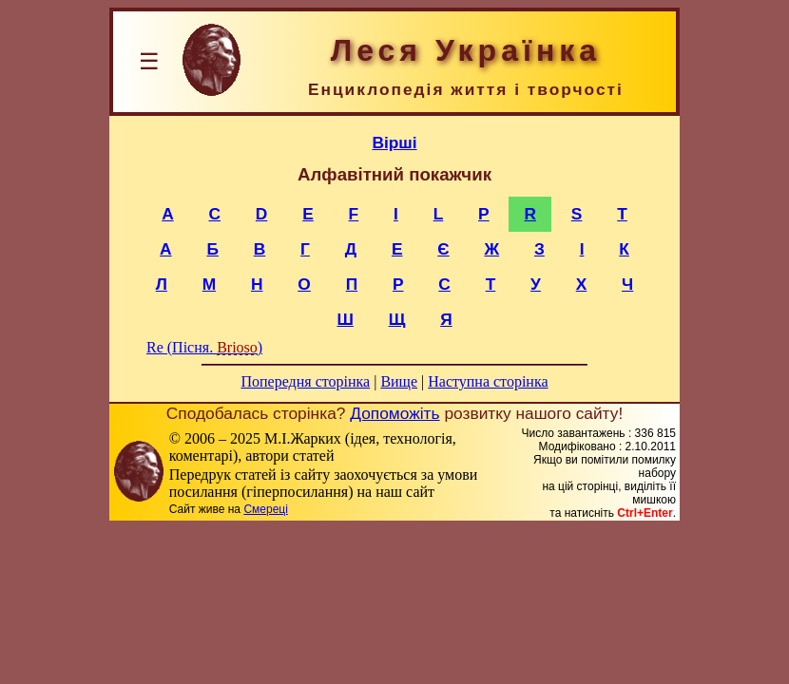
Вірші (394, 142)
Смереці (265, 509)
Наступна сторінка (488, 381)
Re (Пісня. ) (204, 347)
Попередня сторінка (305, 381)
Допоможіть (394, 413)
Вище (398, 381)
